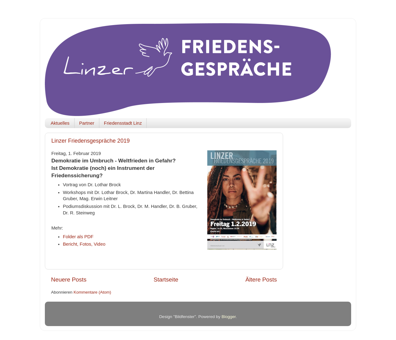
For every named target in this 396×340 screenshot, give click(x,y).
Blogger (229, 316)
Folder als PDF (78, 236)
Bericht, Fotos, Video (84, 244)
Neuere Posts (68, 279)
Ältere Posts (261, 279)
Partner (86, 123)
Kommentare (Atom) (92, 292)
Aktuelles (60, 123)
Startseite (165, 279)
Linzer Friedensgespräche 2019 (90, 141)
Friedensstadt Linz (123, 123)
